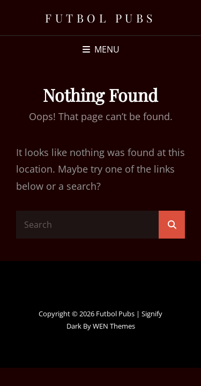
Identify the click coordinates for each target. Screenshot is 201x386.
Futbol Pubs (100, 17)
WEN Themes (114, 326)
